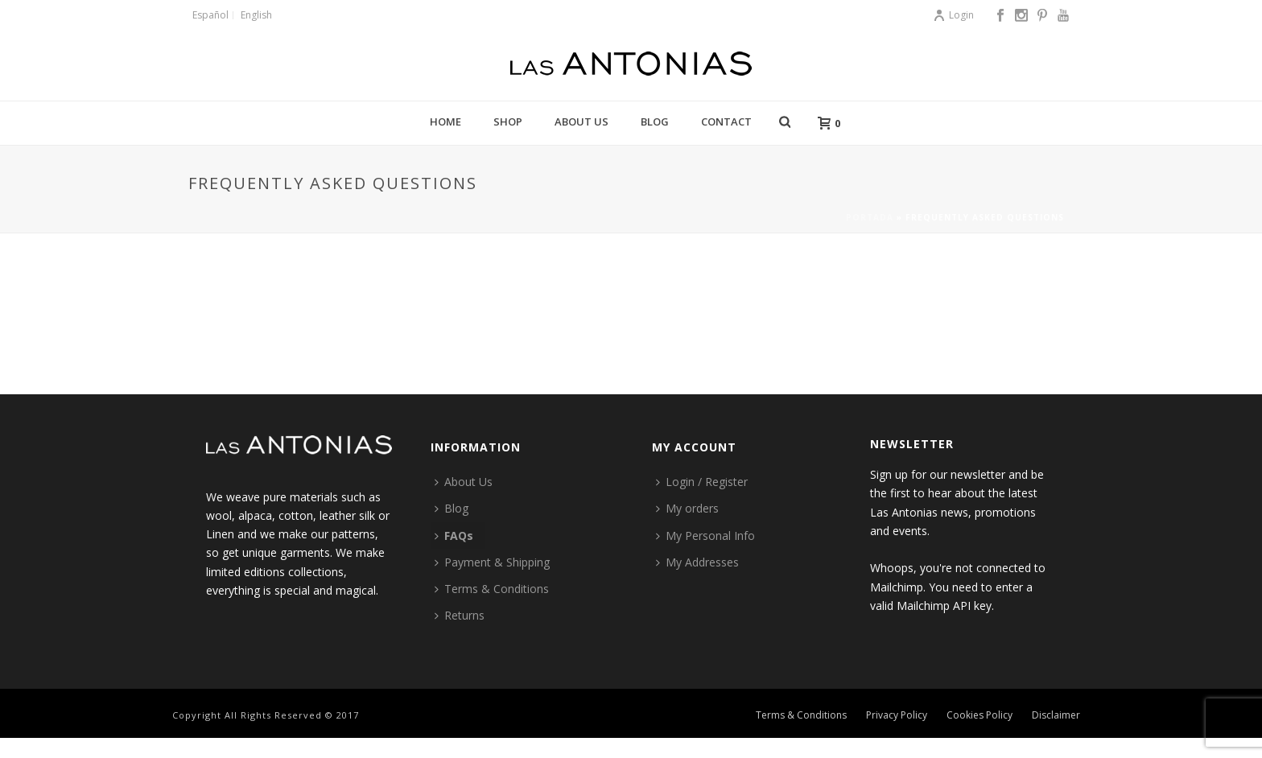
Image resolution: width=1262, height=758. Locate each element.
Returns (460, 615)
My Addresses (697, 562)
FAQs (454, 535)
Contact (726, 121)
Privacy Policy (896, 715)
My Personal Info (705, 535)
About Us (581, 121)
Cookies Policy (979, 715)
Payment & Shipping (492, 562)
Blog (655, 121)
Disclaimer (1056, 715)
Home (445, 121)
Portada (869, 217)
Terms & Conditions (492, 588)
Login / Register (702, 481)
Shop (507, 121)
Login (953, 15)
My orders (687, 508)
